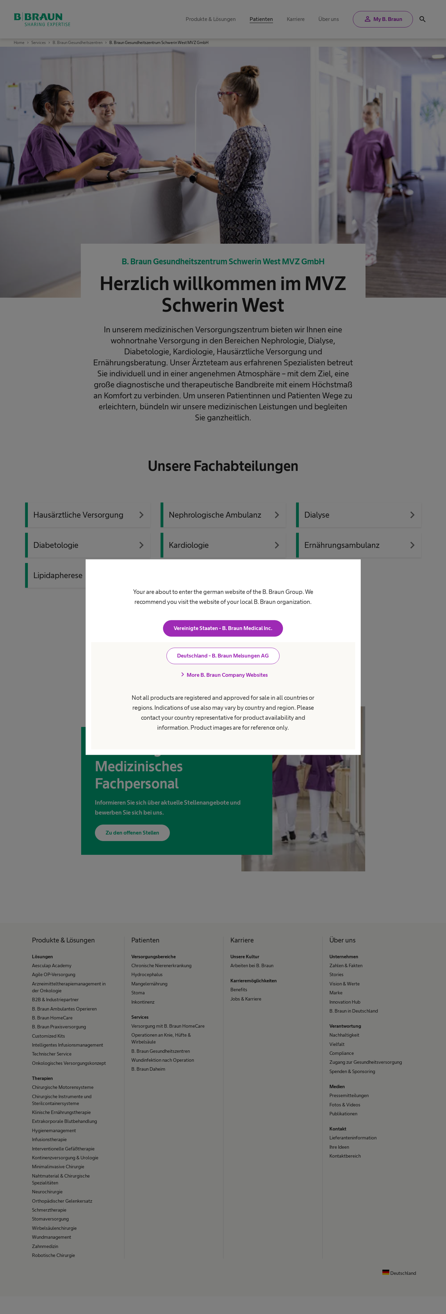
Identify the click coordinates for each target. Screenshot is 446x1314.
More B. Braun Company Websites (223, 674)
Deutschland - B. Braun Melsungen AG (223, 656)
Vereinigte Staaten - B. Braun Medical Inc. (223, 628)
